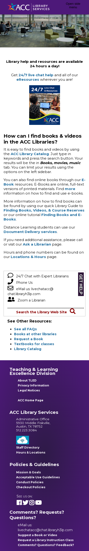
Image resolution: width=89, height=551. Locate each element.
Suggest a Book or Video (37, 535)
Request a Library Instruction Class (46, 540)
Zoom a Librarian (26, 300)
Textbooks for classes (34, 344)
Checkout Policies (30, 487)
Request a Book (28, 339)
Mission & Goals (28, 472)
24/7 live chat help (36, 75)
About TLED (27, 380)
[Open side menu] (73, 7)
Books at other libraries (35, 334)
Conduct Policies (29, 482)
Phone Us (20, 282)
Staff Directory (27, 447)
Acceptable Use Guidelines (38, 477)
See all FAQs (25, 329)
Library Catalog (27, 349)
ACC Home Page (30, 400)
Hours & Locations (30, 452)
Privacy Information (33, 385)
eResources (27, 79)
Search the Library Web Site (45, 312)
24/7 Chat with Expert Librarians (38, 276)
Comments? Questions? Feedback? (46, 545)
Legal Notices (29, 390)
